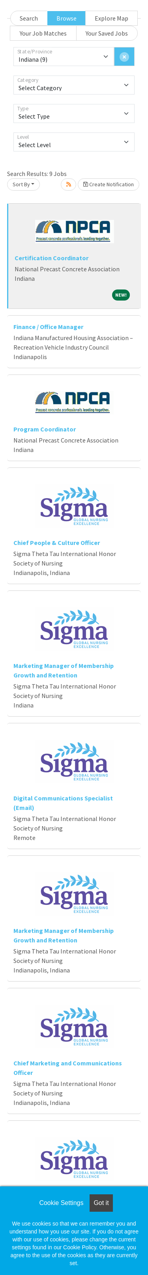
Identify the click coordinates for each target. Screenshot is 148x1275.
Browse (66, 18)
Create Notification (108, 184)
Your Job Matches (43, 33)
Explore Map (111, 18)
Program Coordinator (44, 429)
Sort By (21, 184)
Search (29, 18)
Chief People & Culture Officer (56, 543)
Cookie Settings (61, 1202)
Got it (101, 1202)
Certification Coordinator (51, 258)
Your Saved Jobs (107, 33)
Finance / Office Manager (48, 327)
